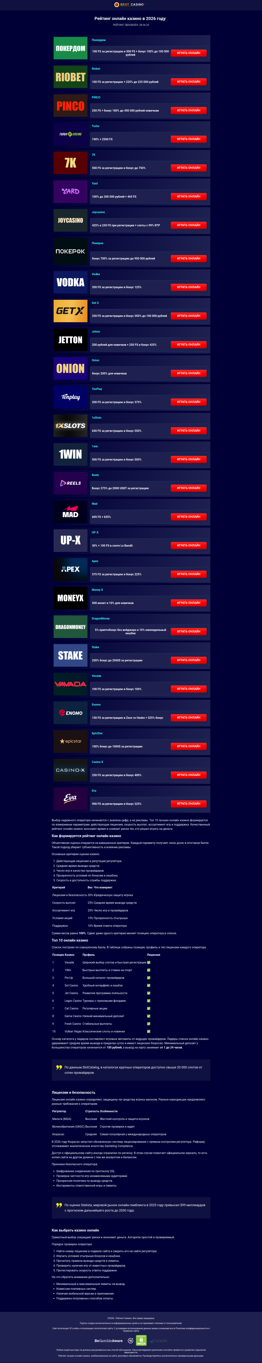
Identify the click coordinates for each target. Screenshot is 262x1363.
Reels (95, 475)
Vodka (96, 274)
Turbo (95, 126)
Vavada (96, 676)
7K (93, 154)
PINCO (96, 97)
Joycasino (98, 212)
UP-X (95, 532)
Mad (95, 503)
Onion (95, 360)
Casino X (97, 762)
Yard (95, 183)
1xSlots (97, 417)
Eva (94, 790)
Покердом (99, 40)
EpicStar (97, 733)
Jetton (96, 331)
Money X (97, 590)
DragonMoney (101, 618)
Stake (95, 647)
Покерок (97, 243)
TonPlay (97, 389)
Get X (95, 303)
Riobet (96, 68)
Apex (95, 561)
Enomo (96, 704)
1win (95, 446)
